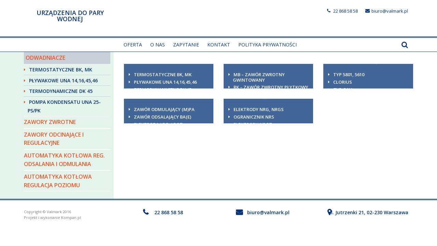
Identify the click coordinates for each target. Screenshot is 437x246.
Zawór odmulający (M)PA (164, 109)
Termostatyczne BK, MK (60, 69)
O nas (157, 44)
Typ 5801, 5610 (348, 74)
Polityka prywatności (267, 44)
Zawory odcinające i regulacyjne (54, 139)
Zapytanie (186, 44)
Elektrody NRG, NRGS (259, 109)
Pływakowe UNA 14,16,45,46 (63, 80)
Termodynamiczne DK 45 (61, 91)
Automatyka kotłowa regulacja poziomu (58, 181)
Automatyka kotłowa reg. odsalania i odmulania (64, 160)
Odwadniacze (45, 58)
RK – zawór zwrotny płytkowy (271, 87)
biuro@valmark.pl (389, 11)
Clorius (342, 82)
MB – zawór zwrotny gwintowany (259, 77)
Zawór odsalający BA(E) (162, 117)
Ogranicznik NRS (254, 117)
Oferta (133, 44)
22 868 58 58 (345, 11)
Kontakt (218, 44)
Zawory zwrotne (50, 122)
